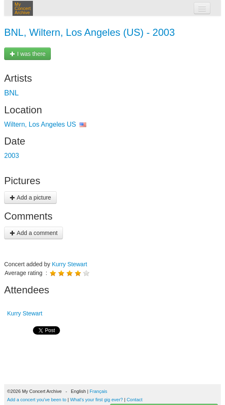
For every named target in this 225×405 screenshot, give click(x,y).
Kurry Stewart (69, 264)
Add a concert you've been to (36, 399)
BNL (11, 93)
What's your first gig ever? (96, 399)
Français (98, 391)
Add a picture (30, 197)
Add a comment (34, 233)
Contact (134, 399)
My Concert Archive (23, 8)
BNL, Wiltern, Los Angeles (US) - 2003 (89, 32)
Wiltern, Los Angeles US (40, 124)
